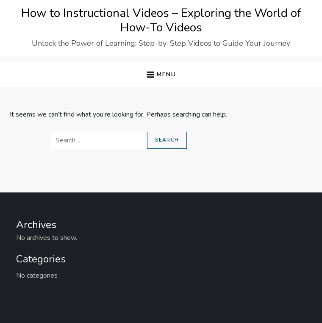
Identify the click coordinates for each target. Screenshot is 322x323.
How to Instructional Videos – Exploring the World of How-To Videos (161, 20)
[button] (161, 74)
